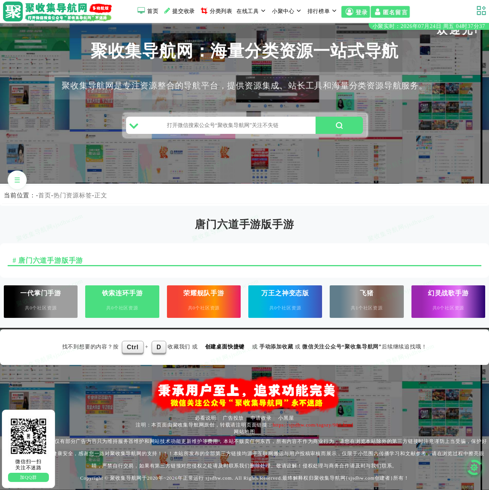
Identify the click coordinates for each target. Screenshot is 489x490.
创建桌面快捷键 (225, 347)
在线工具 (252, 10)
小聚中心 (287, 10)
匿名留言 (390, 12)
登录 (355, 12)
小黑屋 (286, 418)
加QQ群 (28, 477)
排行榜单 (323, 10)
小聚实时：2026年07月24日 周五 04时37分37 (428, 26)
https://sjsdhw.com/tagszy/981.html (313, 425)
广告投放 (233, 418)
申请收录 (261, 418)
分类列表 (215, 10)
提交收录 (178, 10)
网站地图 (244, 432)
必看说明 (205, 418)
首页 (147, 10)
